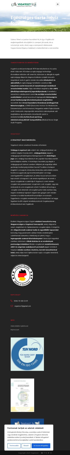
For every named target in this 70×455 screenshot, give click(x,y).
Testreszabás (14, 445)
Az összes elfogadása (41, 445)
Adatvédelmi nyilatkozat (19, 326)
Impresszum (15, 329)
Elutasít (26, 445)
